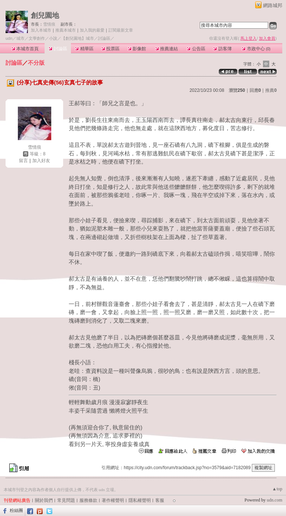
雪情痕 (49, 24)
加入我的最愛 (92, 30)
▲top (277, 488)
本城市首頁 (25, 48)
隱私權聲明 (140, 500)
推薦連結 (166, 48)
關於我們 (44, 500)
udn (9, 38)
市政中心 (256, 48)
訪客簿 (222, 48)
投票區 (110, 48)
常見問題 (66, 500)
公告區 (196, 48)
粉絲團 (16, 510)
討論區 (58, 48)
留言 (23, 160)
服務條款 (88, 500)
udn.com (274, 500)
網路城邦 (272, 5)
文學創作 (37, 38)
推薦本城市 (65, 30)
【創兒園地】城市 (77, 38)
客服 (159, 500)
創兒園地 (45, 15)
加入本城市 (41, 30)
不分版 (36, 62)
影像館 (137, 48)
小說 (53, 38)
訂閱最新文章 (120, 30)
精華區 (84, 48)
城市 (20, 38)
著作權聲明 (113, 500)
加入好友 (41, 160)
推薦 (271, 90)
